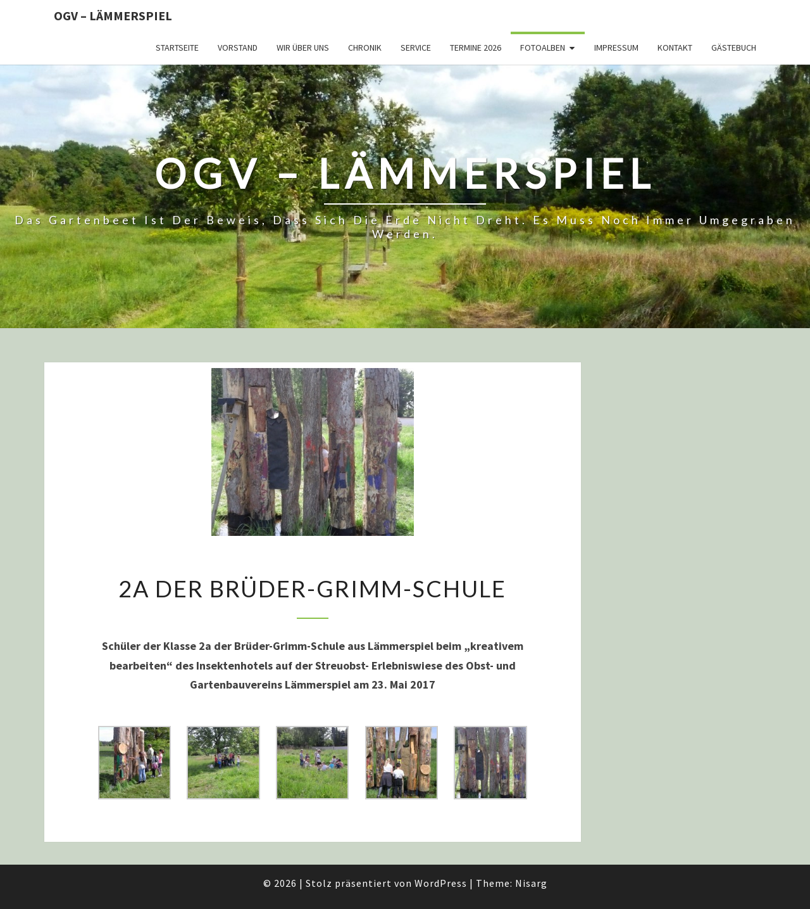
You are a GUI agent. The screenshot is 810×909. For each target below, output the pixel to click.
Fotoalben (542, 47)
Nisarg (531, 883)
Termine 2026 (475, 47)
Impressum (616, 47)
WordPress (440, 883)
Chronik (365, 47)
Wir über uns (303, 47)
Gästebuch (733, 47)
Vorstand (238, 47)
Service (416, 47)
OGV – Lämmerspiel (113, 15)
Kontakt (674, 47)
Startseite (177, 47)
